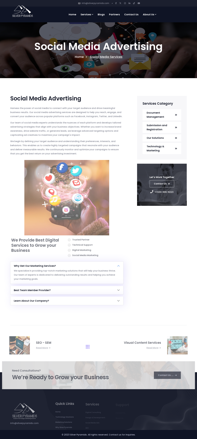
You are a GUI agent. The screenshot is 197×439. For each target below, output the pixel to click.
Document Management (155, 115)
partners (114, 14)
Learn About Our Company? (31, 300)
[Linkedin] (129, 3)
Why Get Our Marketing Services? (35, 265)
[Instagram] (125, 3)
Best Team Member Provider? (32, 290)
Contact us (131, 14)
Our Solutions (155, 138)
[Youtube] (139, 3)
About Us (148, 14)
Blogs (101, 14)
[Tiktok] (134, 3)
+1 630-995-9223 (161, 192)
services (86, 14)
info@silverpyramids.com (95, 3)
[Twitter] (120, 3)
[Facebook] (116, 3)
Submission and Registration (157, 127)
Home (72, 14)
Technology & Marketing (155, 148)
